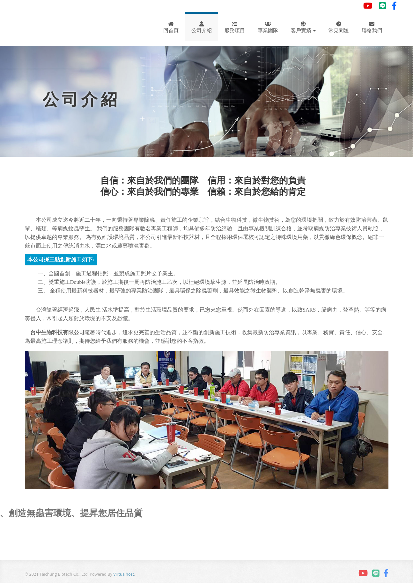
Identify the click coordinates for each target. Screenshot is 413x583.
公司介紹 (201, 27)
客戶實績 (303, 27)
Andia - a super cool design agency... (51, 29)
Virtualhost (123, 574)
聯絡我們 (372, 27)
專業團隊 (268, 27)
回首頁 (171, 27)
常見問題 (338, 27)
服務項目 (235, 27)
